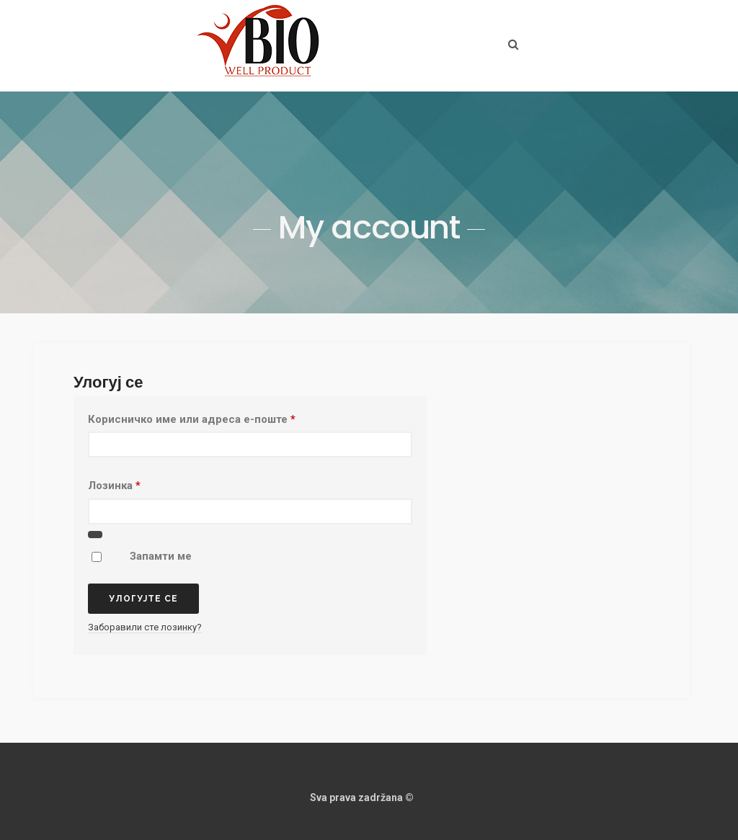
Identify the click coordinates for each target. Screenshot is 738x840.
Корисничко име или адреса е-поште (191, 419)
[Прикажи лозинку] (95, 534)
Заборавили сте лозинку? (145, 627)
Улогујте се (143, 599)
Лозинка (114, 485)
